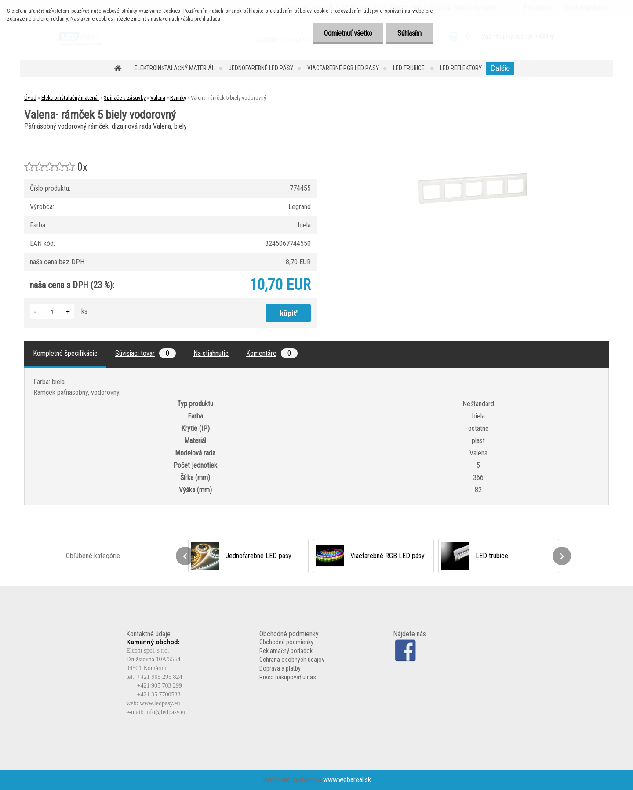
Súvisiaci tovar (145, 353)
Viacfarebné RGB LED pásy (343, 68)
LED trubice (409, 68)
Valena (157, 97)
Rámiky (178, 97)
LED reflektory (461, 68)
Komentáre (272, 353)
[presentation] (185, 556)
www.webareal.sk (347, 780)
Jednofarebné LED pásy (261, 68)
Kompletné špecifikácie (65, 353)
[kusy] (52, 311)
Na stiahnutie (211, 353)
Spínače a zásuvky (125, 97)
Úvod (30, 97)
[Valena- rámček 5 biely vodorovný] (473, 136)
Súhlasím (409, 33)
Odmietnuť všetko (348, 33)
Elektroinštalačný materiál (175, 68)
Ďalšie (500, 68)
